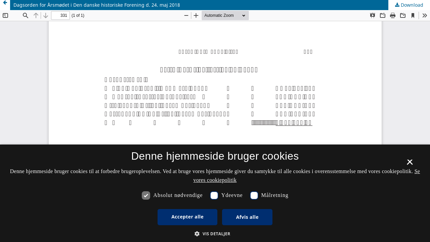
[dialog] (215, 193)
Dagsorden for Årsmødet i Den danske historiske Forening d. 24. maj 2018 (96, 5)
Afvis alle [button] (247, 217)
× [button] (410, 164)
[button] (215, 233)
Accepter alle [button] (187, 216)
